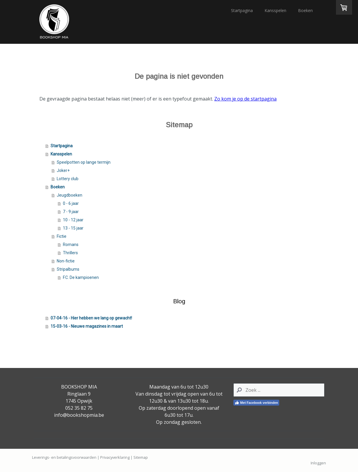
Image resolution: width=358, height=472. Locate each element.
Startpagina (242, 10)
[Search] (278, 390)
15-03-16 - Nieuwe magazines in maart (87, 326)
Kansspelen (275, 10)
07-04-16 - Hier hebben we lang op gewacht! (91, 318)
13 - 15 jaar (73, 228)
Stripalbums (68, 269)
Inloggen (318, 463)
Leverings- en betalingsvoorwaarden (64, 457)
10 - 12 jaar (73, 219)
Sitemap (140, 457)
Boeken (305, 10)
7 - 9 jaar (71, 211)
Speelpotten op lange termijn (84, 162)
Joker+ (63, 170)
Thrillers (70, 252)
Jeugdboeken (69, 195)
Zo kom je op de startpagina (245, 99)
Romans (70, 244)
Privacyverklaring (115, 457)
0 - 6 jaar (71, 203)
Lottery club (67, 178)
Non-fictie (66, 261)
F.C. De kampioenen (81, 277)
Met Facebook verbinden (256, 402)
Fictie (61, 236)
